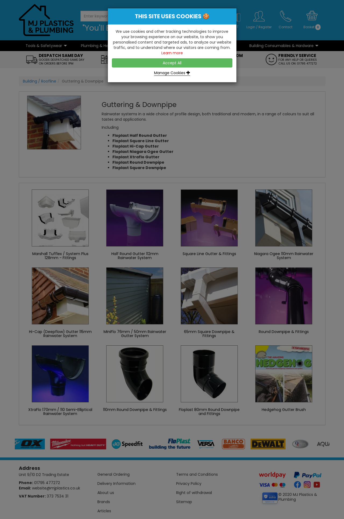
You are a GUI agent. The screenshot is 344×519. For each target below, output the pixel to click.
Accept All (172, 63)
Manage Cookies (172, 73)
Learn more (172, 53)
